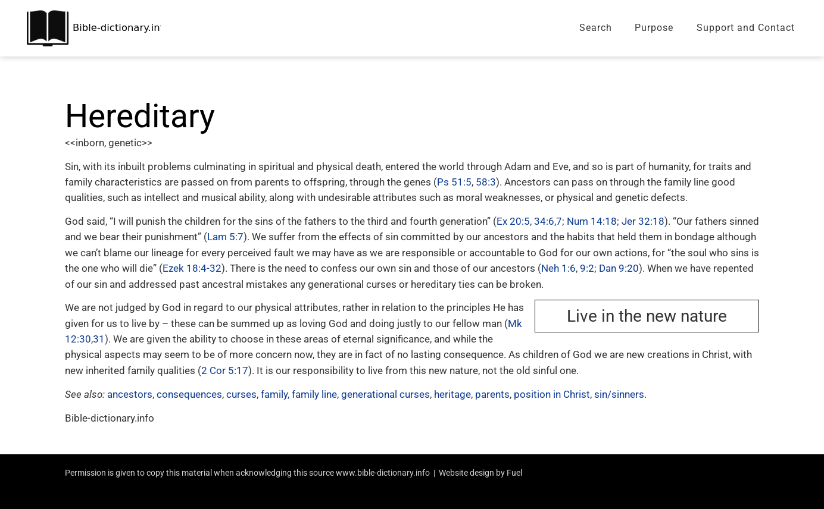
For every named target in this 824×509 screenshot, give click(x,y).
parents (492, 394)
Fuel (514, 472)
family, (275, 394)
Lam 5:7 (225, 237)
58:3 (486, 182)
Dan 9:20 (619, 268)
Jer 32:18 (643, 221)
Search (595, 27)
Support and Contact (746, 27)
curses (241, 394)
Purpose (654, 27)
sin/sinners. (620, 394)
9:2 (587, 268)
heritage (452, 394)
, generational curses (383, 394)
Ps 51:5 (454, 182)
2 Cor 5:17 (224, 370)
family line (314, 394)
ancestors (129, 394)
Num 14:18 (592, 221)
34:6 (544, 221)
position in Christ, (553, 394)
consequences (189, 394)
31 (99, 339)
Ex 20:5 (513, 221)
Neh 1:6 (558, 268)
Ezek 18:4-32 (192, 268)
